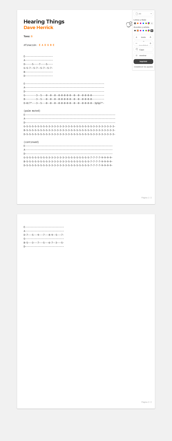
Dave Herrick (38, 27)
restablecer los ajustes (143, 67)
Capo (141, 50)
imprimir (143, 61)
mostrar (142, 55)
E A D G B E (46, 45)
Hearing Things (44, 21)
